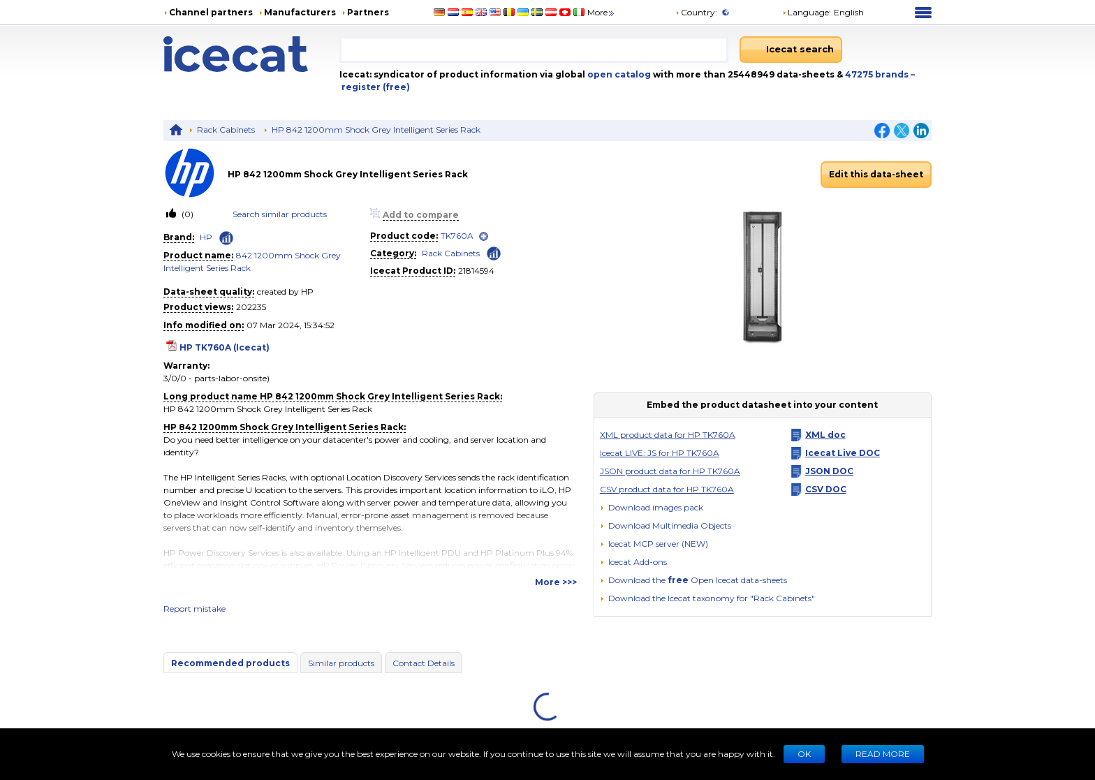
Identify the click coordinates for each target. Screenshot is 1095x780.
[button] (665, 525)
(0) (186, 214)
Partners (368, 12)
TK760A (457, 235)
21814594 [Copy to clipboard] (476, 270)
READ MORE (882, 754)
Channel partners (211, 12)
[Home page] (251, 54)
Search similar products (280, 214)
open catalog (618, 74)
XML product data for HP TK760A (667, 434)
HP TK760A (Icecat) (224, 347)
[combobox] (533, 49)
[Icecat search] (791, 49)
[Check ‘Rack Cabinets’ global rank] (493, 252)
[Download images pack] (651, 507)
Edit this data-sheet (876, 174)
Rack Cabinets (226, 129)
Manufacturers (300, 12)
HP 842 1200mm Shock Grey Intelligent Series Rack (376, 129)
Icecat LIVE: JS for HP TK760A (659, 453)
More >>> (556, 582)
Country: (696, 12)
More (601, 12)
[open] (483, 236)
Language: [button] (806, 12)
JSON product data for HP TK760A (670, 471)
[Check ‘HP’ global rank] (226, 238)
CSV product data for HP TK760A (667, 489)
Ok (804, 754)
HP (206, 237)
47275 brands (878, 74)
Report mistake (194, 608)
